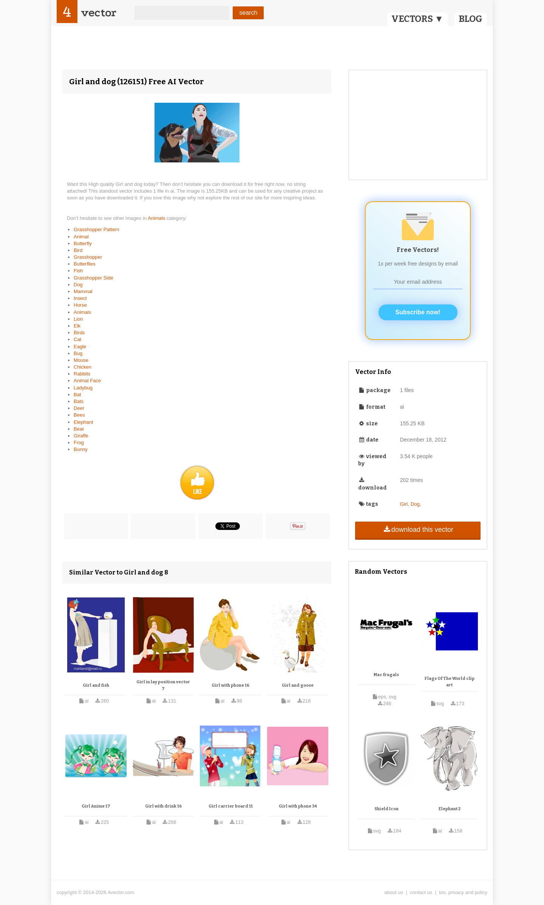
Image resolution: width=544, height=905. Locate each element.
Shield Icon (386, 808)
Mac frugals (386, 674)
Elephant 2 (450, 808)
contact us (421, 892)
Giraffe (81, 436)
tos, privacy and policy (463, 892)
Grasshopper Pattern (96, 229)
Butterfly (83, 243)
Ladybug (83, 388)
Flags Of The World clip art (449, 682)
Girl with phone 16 (230, 685)
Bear (79, 429)
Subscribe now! (418, 312)
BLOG (470, 19)
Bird (78, 250)
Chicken (82, 367)
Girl (404, 504)
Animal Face (87, 380)
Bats (78, 401)
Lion (78, 319)
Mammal (83, 291)
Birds (79, 332)
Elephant (83, 422)
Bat (77, 394)
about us (393, 892)
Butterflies (85, 264)
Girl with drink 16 (163, 806)
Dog (78, 284)
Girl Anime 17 (96, 806)
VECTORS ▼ (417, 19)
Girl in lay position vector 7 (163, 685)
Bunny (81, 449)
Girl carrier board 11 (231, 806)
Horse (80, 305)
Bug (78, 353)
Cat (77, 339)
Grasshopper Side (93, 278)
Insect (80, 298)
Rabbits (82, 374)
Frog (79, 442)
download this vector (417, 529)
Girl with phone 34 (298, 806)
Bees (79, 415)
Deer (79, 408)
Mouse (81, 360)
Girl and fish (96, 685)
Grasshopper (88, 257)
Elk (77, 326)
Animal (81, 236)
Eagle (80, 346)
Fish (78, 270)
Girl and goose (298, 685)
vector (98, 12)
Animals (157, 218)
